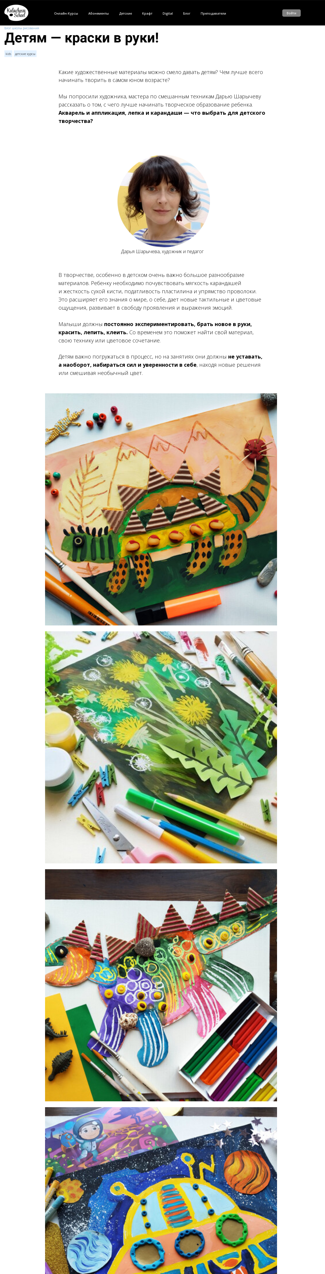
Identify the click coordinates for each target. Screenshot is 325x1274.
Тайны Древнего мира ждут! (79, 1256)
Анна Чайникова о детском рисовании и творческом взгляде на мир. (111, 1231)
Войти (291, 13)
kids (8, 54)
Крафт (147, 13)
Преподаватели (213, 13)
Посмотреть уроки (162, 1094)
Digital (168, 13)
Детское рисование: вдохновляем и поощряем (93, 1223)
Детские (125, 13)
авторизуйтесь (73, 1181)
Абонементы (98, 13)
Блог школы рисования (21, 28)
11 (64, 1155)
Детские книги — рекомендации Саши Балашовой (96, 1239)
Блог (186, 13)
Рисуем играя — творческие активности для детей (96, 1248)
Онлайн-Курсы (66, 13)
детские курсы (25, 54)
